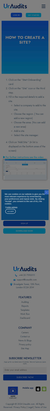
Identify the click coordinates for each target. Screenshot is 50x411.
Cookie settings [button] (11, 207)
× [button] (46, 192)
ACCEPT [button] (10, 211)
